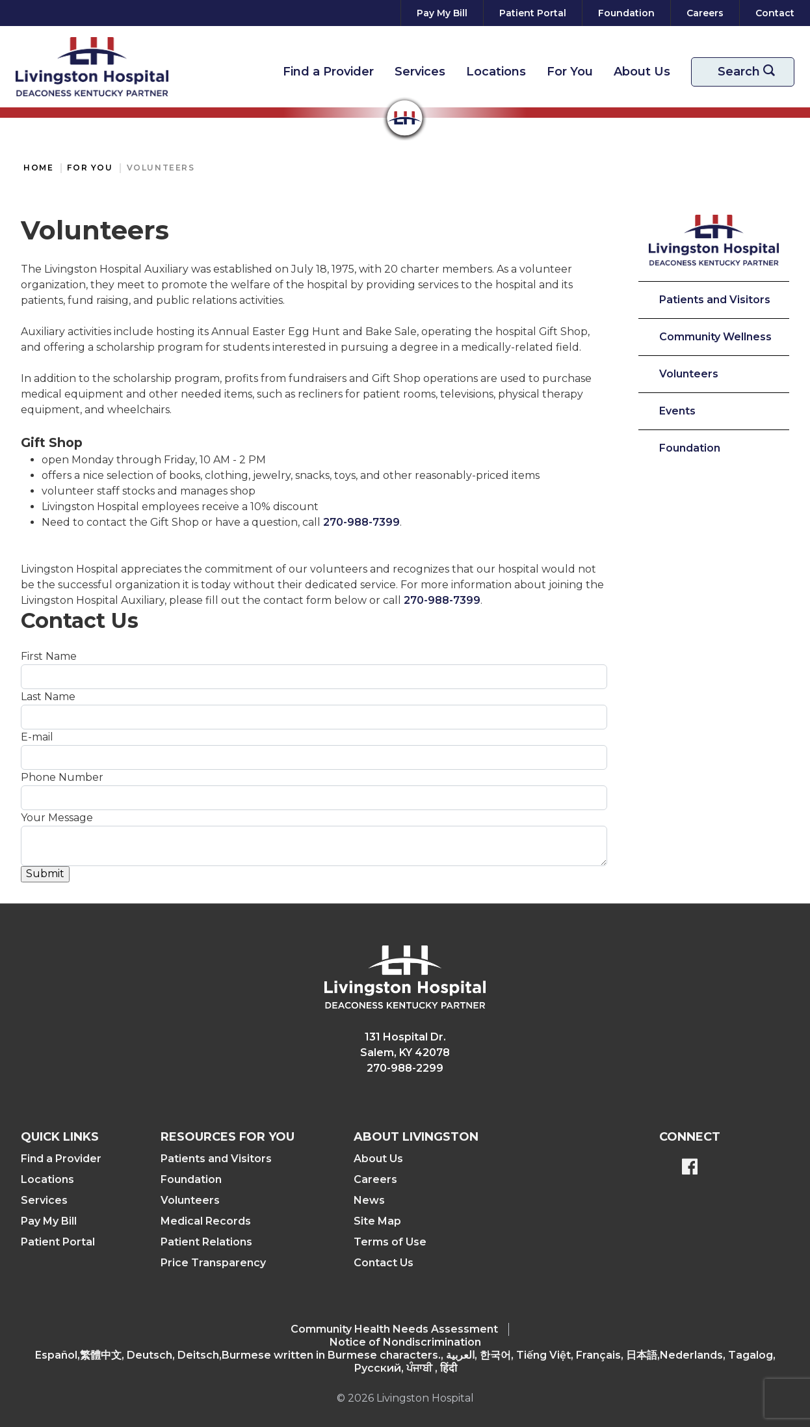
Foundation (689, 448)
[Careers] (705, 13)
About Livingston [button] (416, 1137)
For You (570, 71)
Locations (496, 71)
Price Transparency (213, 1263)
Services (420, 71)
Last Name (48, 696)
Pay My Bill (49, 1221)
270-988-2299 (405, 1068)
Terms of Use (390, 1242)
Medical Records (206, 1221)
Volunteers (161, 167)
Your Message (57, 817)
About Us (642, 71)
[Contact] (772, 13)
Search (750, 72)
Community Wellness (715, 337)
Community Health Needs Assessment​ (394, 1329)
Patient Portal (58, 1242)
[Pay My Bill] (442, 13)
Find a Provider (328, 71)
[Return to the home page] (92, 66)
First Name (49, 656)
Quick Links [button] (60, 1137)
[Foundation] (626, 13)
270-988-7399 (361, 522)
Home (38, 167)
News (369, 1200)
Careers (375, 1179)
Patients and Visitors (714, 299)
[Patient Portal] (533, 13)
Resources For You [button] (227, 1137)
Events (677, 411)
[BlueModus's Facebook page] (690, 1168)
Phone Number (62, 777)
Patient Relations (206, 1242)
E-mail (37, 737)
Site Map (377, 1221)
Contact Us (383, 1263)
